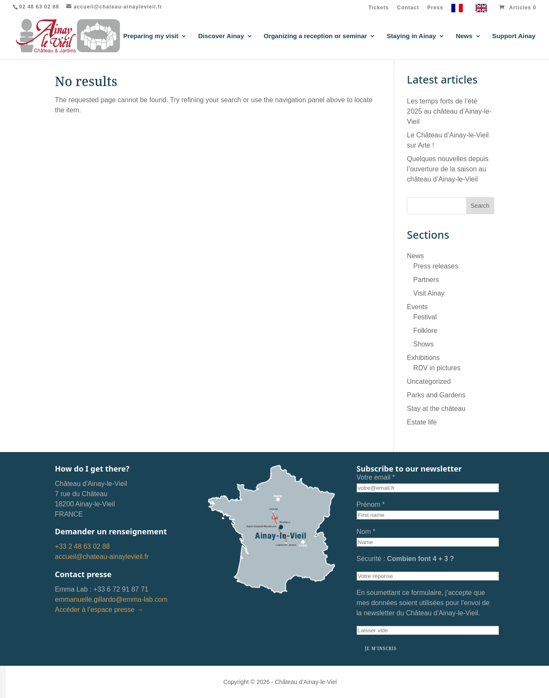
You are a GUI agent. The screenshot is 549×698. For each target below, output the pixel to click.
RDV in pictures (436, 367)
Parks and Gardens (436, 395)
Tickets (379, 8)
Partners (426, 279)
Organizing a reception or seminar (315, 36)
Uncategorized (428, 381)
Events (417, 306)
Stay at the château (436, 408)
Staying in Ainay (411, 36)
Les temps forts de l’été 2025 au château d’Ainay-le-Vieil (449, 111)
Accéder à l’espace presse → (99, 609)
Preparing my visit (150, 36)
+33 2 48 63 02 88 (82, 546)
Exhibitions (423, 357)
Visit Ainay (429, 293)
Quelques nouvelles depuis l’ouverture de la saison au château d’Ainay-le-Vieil (447, 169)
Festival (424, 317)
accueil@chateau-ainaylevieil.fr (102, 556)
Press (435, 8)
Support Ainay (513, 36)
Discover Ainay (221, 36)
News (464, 36)
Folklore (425, 330)
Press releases (435, 266)
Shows (423, 344)
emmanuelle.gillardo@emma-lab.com (111, 599)
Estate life (421, 422)
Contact (408, 8)
